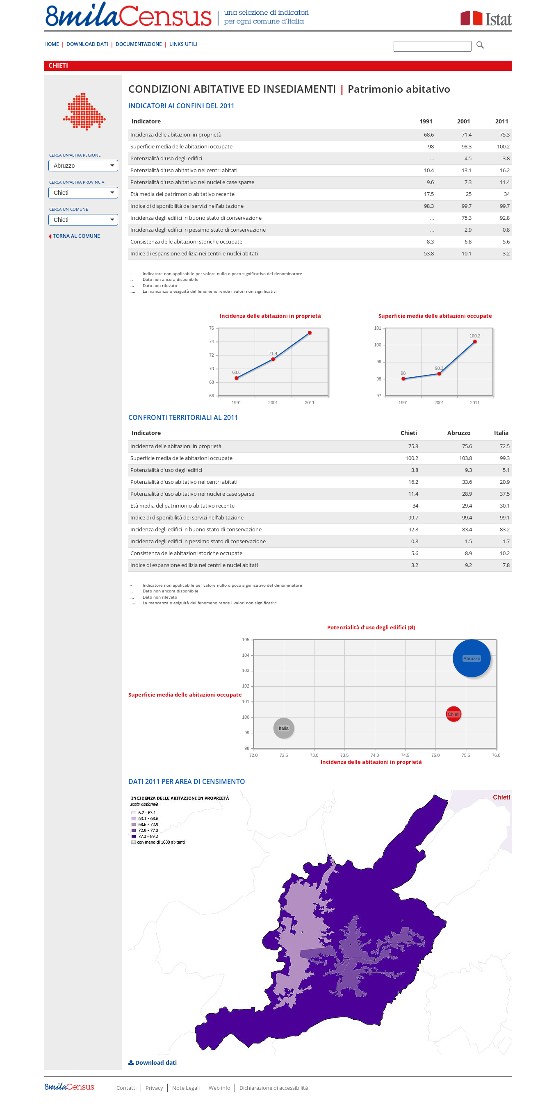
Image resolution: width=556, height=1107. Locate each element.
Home (51, 44)
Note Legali (186, 1087)
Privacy (154, 1087)
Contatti (126, 1087)
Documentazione (139, 44)
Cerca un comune (68, 209)
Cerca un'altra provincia (76, 182)
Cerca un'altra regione (75, 155)
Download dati (152, 1062)
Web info (219, 1087)
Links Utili (183, 44)
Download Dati (87, 44)
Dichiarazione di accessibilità (273, 1087)
